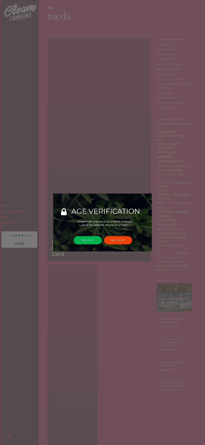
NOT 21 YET (118, 240)
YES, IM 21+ (88, 240)
